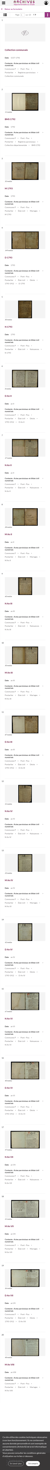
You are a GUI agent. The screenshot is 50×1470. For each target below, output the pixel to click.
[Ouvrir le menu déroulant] (3, 3)
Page (17, 15)
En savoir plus (16, 1463)
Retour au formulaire (11, 9)
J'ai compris (33, 1463)
